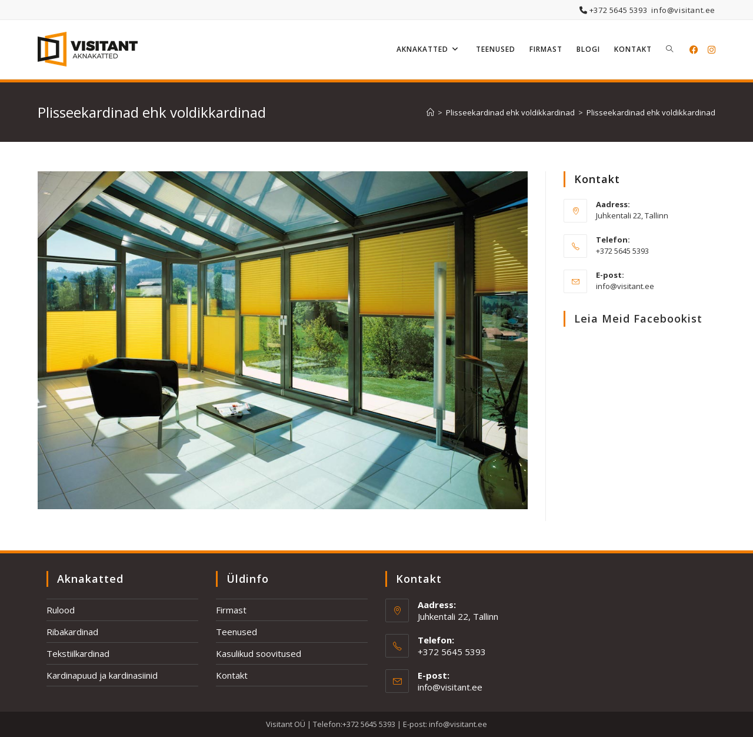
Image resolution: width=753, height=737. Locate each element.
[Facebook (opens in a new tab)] (694, 49)
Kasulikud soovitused (258, 653)
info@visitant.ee (683, 10)
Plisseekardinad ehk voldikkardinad (651, 112)
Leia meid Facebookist (638, 318)
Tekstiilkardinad (77, 653)
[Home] (430, 112)
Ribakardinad (72, 632)
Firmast (231, 610)
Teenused (236, 632)
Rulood (60, 610)
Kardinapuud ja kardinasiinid (102, 675)
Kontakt (232, 675)
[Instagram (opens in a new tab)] (711, 49)
